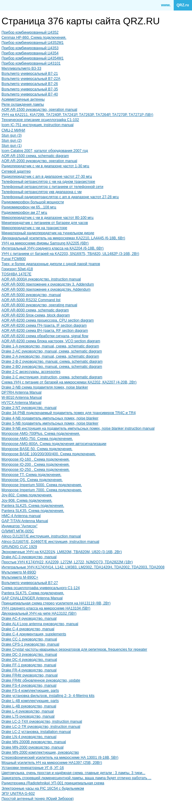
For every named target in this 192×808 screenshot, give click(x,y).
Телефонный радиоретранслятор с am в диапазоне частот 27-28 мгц (60, 197)
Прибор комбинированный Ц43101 (31, 63)
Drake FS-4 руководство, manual (29, 685)
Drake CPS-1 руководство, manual (30, 644)
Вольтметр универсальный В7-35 (30, 89)
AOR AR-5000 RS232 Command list (31, 300)
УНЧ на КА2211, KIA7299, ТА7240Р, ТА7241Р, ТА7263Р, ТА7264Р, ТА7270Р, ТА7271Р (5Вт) (77, 115)
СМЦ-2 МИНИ (13, 130)
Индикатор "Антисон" (20, 526)
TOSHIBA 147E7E (17, 274)
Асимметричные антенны (23, 99)
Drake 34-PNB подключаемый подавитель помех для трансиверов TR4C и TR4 (69, 413)
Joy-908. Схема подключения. (27, 500)
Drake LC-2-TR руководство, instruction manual (41, 727)
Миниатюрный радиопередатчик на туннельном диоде (48, 233)
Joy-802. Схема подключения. (27, 495)
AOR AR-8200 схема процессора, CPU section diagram (48, 320)
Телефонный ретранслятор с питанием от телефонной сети (52, 187)
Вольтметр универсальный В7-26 (30, 84)
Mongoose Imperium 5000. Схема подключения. (42, 485)
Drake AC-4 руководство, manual (29, 618)
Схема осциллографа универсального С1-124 (41, 588)
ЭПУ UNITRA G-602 (18, 793)
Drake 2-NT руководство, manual (29, 408)
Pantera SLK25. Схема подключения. (33, 506)
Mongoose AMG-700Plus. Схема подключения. (41, 433)
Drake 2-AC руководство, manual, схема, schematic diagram (52, 351)
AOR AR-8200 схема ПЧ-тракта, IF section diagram (44, 325)
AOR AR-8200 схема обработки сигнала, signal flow (45, 336)
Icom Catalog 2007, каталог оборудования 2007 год (45, 151)
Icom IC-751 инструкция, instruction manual (38, 125)
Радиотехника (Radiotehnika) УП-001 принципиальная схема (53, 783)
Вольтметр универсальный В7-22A (31, 79)
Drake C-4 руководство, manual (28, 629)
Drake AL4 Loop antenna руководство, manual (40, 624)
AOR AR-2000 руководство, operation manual (39, 161)
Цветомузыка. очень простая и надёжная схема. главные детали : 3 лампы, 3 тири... (73, 773)
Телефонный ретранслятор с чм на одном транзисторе (48, 182)
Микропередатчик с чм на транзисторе (34, 228)
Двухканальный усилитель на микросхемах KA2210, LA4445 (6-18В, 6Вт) (63, 238)
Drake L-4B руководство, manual (29, 706)
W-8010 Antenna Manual (22, 397)
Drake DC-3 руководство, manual (29, 654)
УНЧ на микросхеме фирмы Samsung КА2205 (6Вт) (45, 243)
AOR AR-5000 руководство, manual (31, 295)
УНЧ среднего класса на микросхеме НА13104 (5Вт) (46, 608)
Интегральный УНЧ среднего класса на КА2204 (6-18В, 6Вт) (53, 248)
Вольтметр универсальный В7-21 (30, 73)
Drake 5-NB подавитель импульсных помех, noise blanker (50, 423)
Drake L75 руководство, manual (28, 716)
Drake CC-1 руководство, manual (29, 639)
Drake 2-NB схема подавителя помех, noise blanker (45, 387)
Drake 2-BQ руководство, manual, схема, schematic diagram (52, 367)
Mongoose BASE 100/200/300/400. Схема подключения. (49, 454)
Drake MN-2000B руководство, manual (34, 742)
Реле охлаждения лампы (23, 104)
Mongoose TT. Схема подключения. (32, 475)
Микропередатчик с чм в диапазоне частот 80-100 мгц (48, 218)
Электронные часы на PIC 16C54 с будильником (43, 788)
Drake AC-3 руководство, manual (29, 557)
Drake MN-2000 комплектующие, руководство (40, 752)
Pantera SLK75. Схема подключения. (33, 593)
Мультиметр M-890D (19, 572)
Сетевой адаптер (16, 171)
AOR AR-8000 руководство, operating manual (39, 305)
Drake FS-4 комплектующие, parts (30, 690)
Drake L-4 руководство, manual (28, 711)
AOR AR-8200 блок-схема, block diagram (36, 315)
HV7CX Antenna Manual (21, 403)
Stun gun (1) (12, 146)
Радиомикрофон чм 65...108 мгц (29, 207)
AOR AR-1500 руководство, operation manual (39, 109)
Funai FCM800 (14, 259)
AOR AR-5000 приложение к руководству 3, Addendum (48, 284)
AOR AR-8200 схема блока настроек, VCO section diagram (51, 341)
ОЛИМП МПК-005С (18, 531)
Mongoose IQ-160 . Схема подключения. (36, 459)
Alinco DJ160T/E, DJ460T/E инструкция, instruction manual (50, 542)
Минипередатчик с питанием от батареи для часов (45, 223)
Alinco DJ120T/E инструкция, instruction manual (41, 536)
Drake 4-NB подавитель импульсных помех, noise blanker (50, 418)
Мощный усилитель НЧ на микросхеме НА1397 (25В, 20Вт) (52, 763)
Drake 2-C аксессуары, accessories (31, 372)
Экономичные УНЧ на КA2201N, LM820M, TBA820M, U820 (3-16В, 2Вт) (62, 552)
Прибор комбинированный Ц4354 (30, 53)
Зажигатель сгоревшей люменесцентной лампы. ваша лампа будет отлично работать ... (77, 778)
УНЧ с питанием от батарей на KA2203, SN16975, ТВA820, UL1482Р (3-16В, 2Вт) (70, 254)
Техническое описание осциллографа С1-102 (40, 120)
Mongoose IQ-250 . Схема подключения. (36, 470)
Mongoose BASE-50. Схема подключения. (37, 449)
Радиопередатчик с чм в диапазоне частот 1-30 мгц (45, 166)
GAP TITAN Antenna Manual (25, 521)
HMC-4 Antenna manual (21, 516)
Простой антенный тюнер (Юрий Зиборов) (38, 799)
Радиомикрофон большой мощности (33, 202)
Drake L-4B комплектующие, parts (30, 701)
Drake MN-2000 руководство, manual (33, 747)
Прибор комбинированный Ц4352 (30, 32)
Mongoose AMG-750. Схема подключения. (37, 439)
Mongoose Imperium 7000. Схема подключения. (42, 490)
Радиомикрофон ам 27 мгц (24, 212)
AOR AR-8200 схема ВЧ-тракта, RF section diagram (45, 330)
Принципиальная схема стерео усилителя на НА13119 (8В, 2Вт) (56, 603)
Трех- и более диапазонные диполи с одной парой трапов (51, 264)
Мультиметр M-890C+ (20, 577)
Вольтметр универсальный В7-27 (30, 583)
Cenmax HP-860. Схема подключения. (34, 37)
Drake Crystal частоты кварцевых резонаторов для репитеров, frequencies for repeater (74, 649)
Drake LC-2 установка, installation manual (36, 732)
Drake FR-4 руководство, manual (29, 670)
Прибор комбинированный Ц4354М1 (33, 58)
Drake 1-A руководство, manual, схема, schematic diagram (50, 346)
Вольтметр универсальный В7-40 (30, 94)
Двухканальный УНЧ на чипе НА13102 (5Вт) (39, 613)
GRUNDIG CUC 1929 (19, 547)
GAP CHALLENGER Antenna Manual (32, 598)
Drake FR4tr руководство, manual (30, 675)
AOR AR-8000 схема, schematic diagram (35, 310)
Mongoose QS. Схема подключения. (32, 480)
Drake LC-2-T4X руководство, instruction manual (42, 721)
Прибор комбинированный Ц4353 (30, 48)
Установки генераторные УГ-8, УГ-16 (33, 768)
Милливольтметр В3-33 (21, 68)
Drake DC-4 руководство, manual (29, 660)
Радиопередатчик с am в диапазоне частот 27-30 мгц (47, 176)
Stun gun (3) (12, 135)
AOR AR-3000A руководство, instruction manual (41, 279)
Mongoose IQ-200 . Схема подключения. (36, 464)
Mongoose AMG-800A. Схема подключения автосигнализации (54, 444)
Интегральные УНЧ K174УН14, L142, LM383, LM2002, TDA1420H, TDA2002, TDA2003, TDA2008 (83, 567)
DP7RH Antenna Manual (21, 392)
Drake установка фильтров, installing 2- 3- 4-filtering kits (48, 696)
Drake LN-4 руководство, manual (29, 737)
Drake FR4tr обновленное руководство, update (41, 680)
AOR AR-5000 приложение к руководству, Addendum (46, 289)
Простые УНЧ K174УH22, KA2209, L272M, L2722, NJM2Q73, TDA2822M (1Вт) (67, 562)
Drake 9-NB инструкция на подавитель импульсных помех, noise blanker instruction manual (78, 428)
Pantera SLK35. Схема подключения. (33, 511)
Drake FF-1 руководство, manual (29, 665)
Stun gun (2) (12, 140)
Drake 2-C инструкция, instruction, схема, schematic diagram (52, 377)
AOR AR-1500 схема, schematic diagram (35, 156)
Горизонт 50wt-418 (17, 269)
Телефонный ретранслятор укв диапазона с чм (42, 192)
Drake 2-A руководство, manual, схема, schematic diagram (50, 356)
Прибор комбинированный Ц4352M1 (33, 43)
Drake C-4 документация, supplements (34, 634)
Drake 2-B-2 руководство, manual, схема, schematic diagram (52, 361)
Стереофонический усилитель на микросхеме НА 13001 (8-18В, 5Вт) (60, 757)
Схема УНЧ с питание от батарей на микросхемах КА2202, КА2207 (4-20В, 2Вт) (69, 382)
